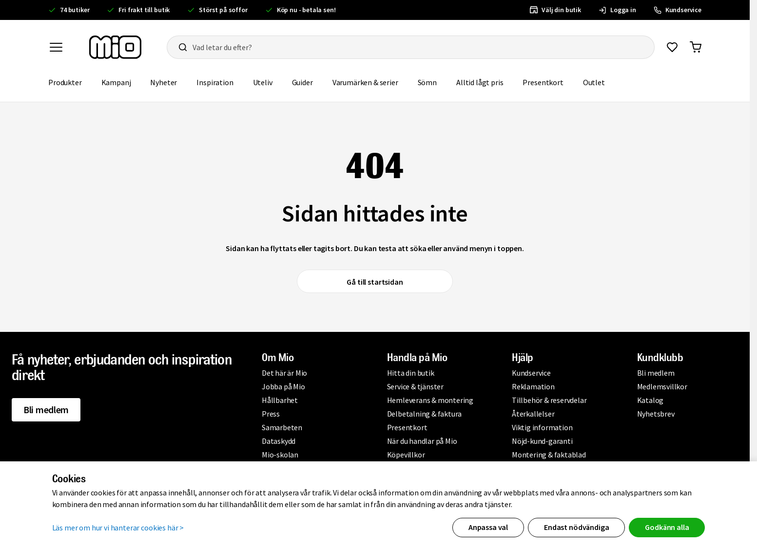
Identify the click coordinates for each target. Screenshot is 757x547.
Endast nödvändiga (576, 527)
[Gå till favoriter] (672, 47)
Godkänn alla (667, 527)
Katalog (650, 400)
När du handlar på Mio (422, 441)
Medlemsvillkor (662, 386)
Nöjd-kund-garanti (542, 441)
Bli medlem (46, 409)
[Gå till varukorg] (695, 47)
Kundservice (531, 373)
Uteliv (262, 82)
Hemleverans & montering (430, 400)
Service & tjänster (415, 386)
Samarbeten (282, 427)
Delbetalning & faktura (424, 414)
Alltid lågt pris (479, 82)
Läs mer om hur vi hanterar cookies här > (118, 527)
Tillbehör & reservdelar (549, 400)
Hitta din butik (410, 373)
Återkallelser (533, 414)
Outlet (594, 82)
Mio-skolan (280, 454)
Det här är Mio (284, 373)
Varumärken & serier (365, 82)
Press (271, 414)
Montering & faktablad (549, 454)
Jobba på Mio (283, 386)
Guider (302, 82)
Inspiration (214, 82)
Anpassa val (488, 527)
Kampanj (116, 82)
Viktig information (542, 427)
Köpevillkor (406, 454)
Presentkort (543, 82)
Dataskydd (278, 441)
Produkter (65, 82)
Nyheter (163, 82)
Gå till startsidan (375, 282)
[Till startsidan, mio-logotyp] (115, 47)
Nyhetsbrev (656, 414)
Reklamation (533, 386)
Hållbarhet (280, 400)
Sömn (427, 82)
